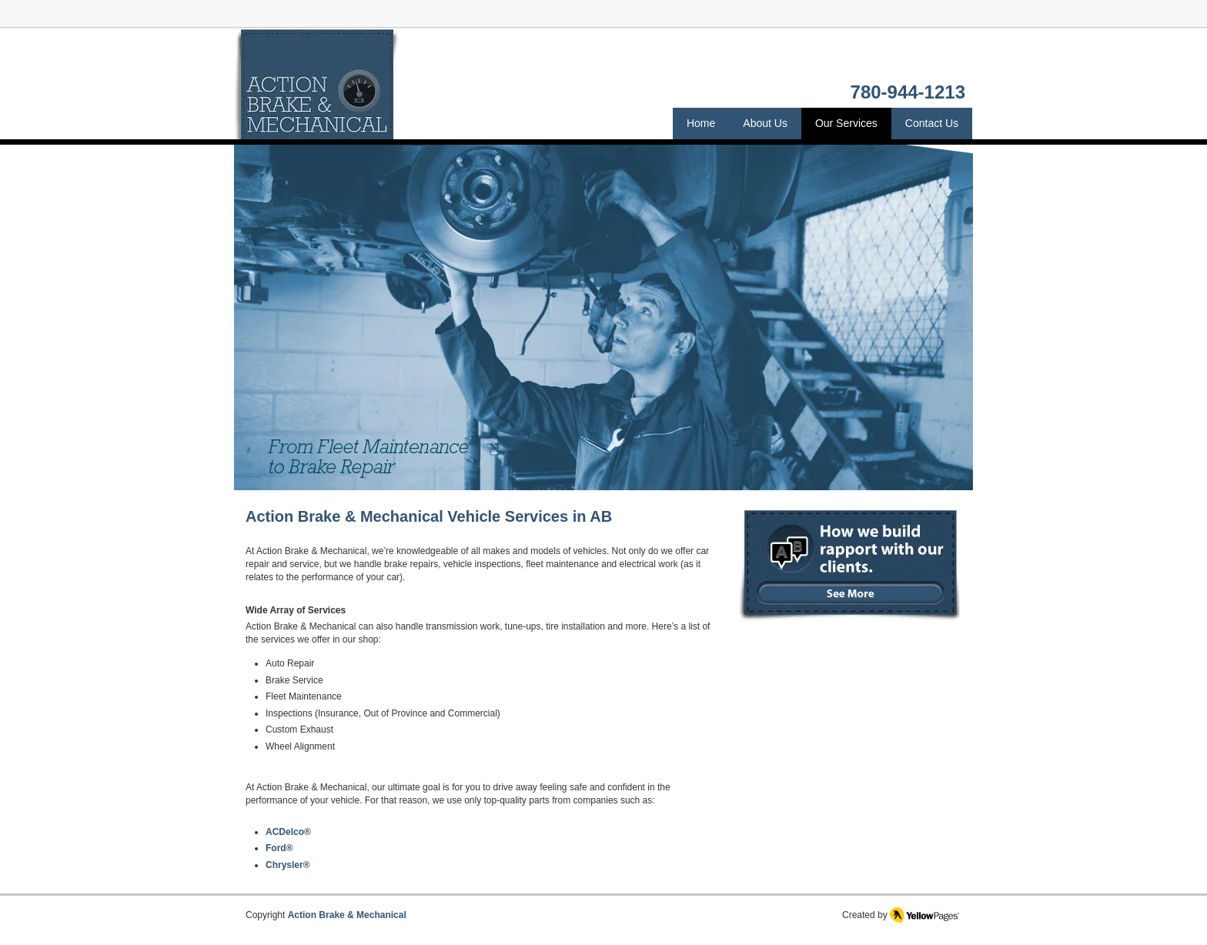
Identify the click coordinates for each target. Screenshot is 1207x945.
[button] (603, 317)
